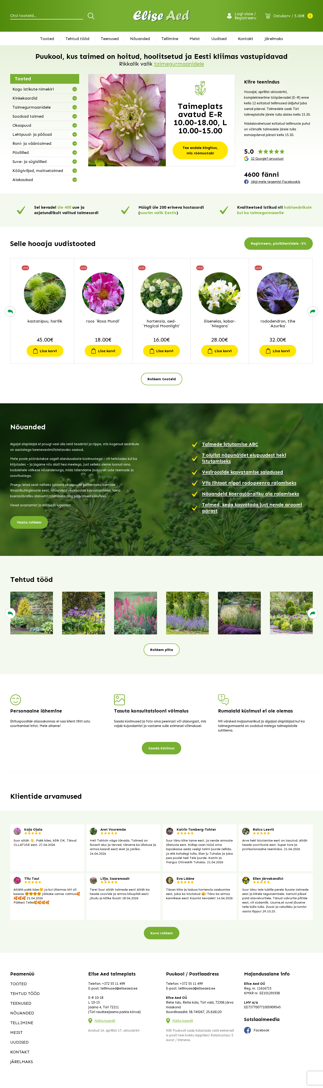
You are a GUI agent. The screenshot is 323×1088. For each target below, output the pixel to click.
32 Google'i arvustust (267, 159)
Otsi (91, 15)
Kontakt (245, 38)
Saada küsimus (161, 748)
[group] (31, 613)
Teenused (110, 38)
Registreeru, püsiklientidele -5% (278, 244)
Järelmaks (274, 38)
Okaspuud (21, 125)
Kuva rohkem (161, 933)
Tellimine (169, 38)
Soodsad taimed (28, 116)
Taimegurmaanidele (31, 107)
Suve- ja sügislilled (29, 161)
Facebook (256, 1030)
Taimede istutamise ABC (230, 444)
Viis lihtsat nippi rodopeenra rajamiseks (249, 483)
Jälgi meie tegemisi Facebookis (275, 182)
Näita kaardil (105, 1021)
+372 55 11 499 (113, 984)
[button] (10, 311)
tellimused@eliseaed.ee (119, 988)
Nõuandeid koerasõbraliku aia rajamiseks (250, 494)
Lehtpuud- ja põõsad (32, 134)
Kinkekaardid (24, 98)
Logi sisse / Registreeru (245, 16)
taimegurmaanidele (179, 63)
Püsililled (20, 152)
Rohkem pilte (161, 650)
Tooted (47, 38)
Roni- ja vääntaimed (31, 143)
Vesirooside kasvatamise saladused (242, 472)
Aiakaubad (22, 179)
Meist (195, 38)
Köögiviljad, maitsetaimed (37, 170)
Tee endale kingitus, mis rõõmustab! (200, 150)
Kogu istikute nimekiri (33, 89)
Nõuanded (140, 38)
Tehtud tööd (77, 38)
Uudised (219, 38)
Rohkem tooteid (161, 379)
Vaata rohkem (29, 522)
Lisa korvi (48, 351)
